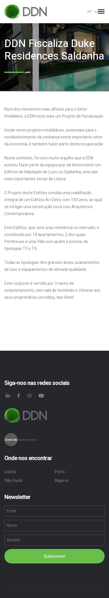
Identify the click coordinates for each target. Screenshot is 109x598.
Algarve (62, 481)
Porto (60, 472)
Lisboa (10, 472)
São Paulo (13, 481)
